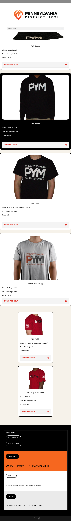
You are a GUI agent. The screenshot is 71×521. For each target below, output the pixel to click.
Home (11, 496)
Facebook (13, 438)
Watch (11, 475)
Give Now (12, 456)
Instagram (13, 444)
